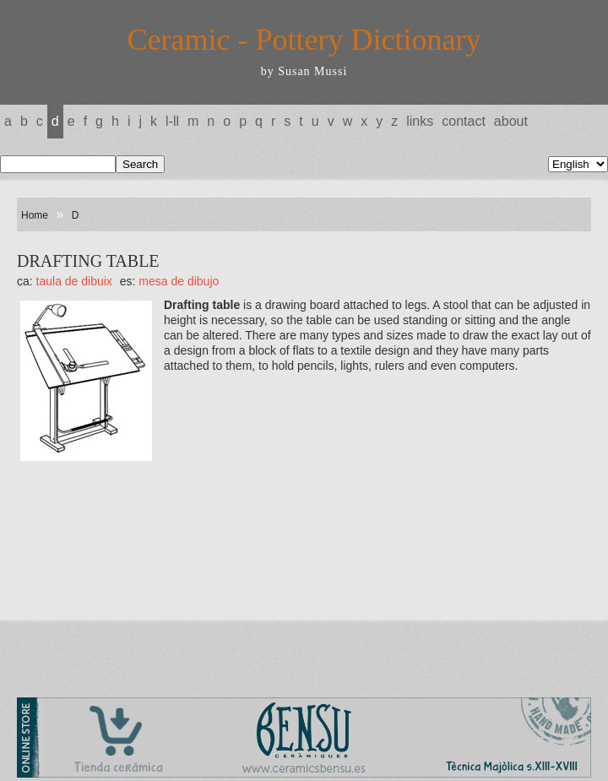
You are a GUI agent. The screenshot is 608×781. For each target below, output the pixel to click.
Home (34, 215)
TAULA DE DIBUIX (74, 281)
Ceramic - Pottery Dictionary (304, 40)
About (511, 121)
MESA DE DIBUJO (178, 281)
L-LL (172, 121)
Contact (464, 121)
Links (419, 121)
